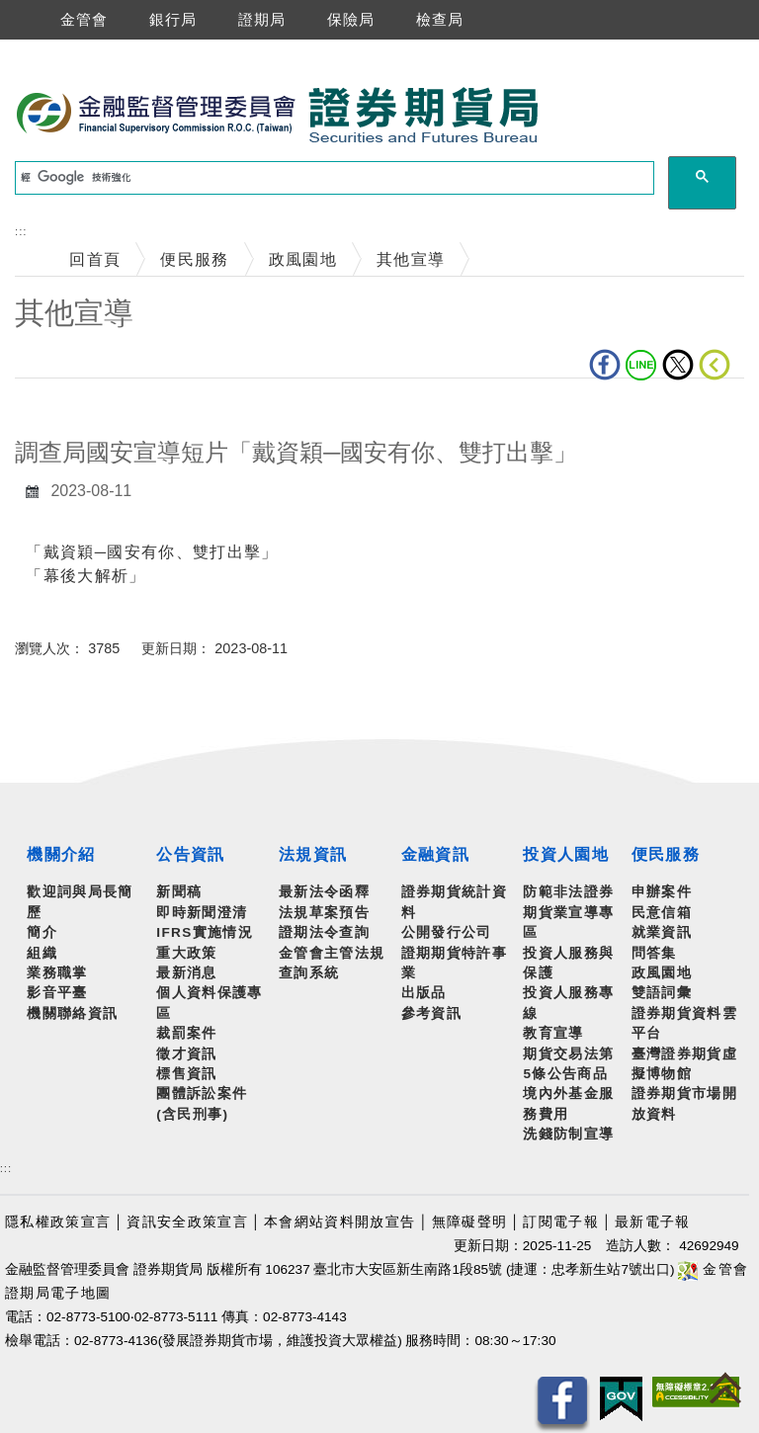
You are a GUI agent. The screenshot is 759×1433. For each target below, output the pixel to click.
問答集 (654, 953)
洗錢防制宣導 (568, 1134)
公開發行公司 (446, 932)
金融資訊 (435, 854)
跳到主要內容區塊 (68, 50)
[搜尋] (332, 178)
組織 (42, 953)
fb (605, 364)
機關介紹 (61, 854)
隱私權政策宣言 (58, 1222)
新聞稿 (179, 892)
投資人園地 (566, 854)
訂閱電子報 (561, 1222)
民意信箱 (662, 912)
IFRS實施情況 (204, 932)
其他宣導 (411, 259)
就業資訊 (662, 932)
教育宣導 (553, 1033)
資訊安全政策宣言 (187, 1222)
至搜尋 (567, 116)
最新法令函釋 (324, 892)
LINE (641, 364)
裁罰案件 (186, 1033)
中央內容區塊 (66, 408)
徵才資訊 (186, 1054)
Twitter (678, 364)
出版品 (424, 992)
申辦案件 (662, 892)
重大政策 (186, 953)
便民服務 (194, 259)
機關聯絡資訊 (72, 1013)
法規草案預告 (324, 912)
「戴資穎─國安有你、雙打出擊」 (152, 552)
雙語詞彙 (662, 992)
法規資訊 (313, 854)
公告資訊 (190, 854)
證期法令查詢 (324, 932)
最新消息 (186, 973)
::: (21, 231)
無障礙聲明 (470, 1222)
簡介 (42, 932)
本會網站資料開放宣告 (339, 1222)
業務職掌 (57, 973)
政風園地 (303, 259)
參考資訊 (431, 1013)
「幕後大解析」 (85, 575)
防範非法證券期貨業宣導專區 (568, 912)
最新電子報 (653, 1222)
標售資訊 (186, 1073)
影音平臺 (57, 992)
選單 (18, 20)
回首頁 (95, 259)
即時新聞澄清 (201, 912)
